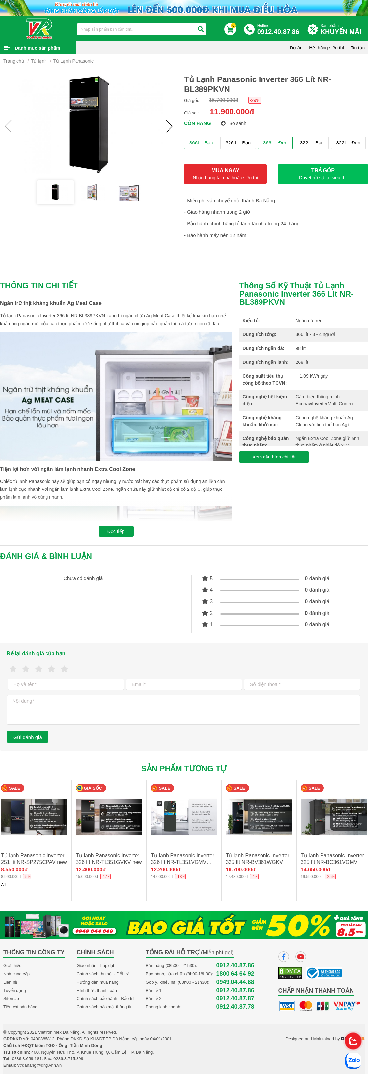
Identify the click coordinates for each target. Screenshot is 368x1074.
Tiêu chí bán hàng (20, 1006)
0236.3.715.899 (68, 1058)
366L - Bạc (201, 142)
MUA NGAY (225, 174)
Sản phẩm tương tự (184, 768)
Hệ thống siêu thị (326, 47)
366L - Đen (275, 142)
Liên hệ (10, 982)
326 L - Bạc (238, 142)
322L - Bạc (312, 142)
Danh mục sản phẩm (37, 48)
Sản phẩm (343, 29)
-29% (255, 100)
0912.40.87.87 (235, 998)
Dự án (296, 47)
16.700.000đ (223, 100)
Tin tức (358, 47)
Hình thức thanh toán (97, 990)
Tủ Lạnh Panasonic (73, 61)
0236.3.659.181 (27, 1058)
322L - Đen (348, 142)
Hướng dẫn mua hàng (97, 982)
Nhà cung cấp (16, 973)
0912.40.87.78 (235, 1007)
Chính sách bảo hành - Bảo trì (105, 998)
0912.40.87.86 (235, 965)
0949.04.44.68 (235, 982)
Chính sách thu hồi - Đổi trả (103, 973)
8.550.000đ (14, 869)
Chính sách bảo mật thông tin (104, 1006)
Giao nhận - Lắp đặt (95, 965)
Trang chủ (13, 61)
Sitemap (11, 998)
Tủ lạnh (39, 61)
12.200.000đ (165, 869)
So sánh (233, 123)
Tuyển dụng (14, 990)
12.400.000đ (91, 869)
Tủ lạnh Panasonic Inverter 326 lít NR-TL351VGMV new (182, 862)
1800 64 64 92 (235, 974)
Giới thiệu (12, 965)
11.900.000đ (232, 111)
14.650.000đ (315, 869)
